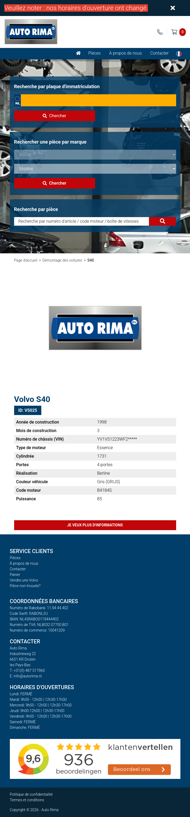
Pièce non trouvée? (25, 586)
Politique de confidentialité (31, 794)
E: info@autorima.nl (26, 676)
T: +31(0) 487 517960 (27, 670)
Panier (15, 574)
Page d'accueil (25, 260)
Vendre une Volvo (24, 580)
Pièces (94, 53)
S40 (90, 260)
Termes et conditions (27, 800)
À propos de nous (125, 53)
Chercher (54, 115)
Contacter (159, 53)
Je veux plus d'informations (95, 525)
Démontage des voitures (62, 260)
